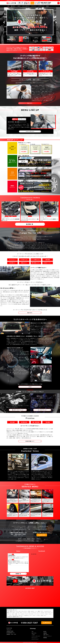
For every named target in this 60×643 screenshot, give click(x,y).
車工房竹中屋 (33, 554)
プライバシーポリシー (47, 636)
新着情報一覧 (18, 573)
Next (56, 22)
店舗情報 (45, 633)
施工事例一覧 (29, 224)
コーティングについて (25, 6)
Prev (4, 22)
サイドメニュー (33, 6)
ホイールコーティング (42, 409)
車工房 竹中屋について (30, 441)
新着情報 (45, 637)
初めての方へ (13, 6)
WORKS (47, 6)
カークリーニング (41, 6)
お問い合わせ (45, 634)
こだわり (18, 6)
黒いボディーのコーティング (17, 409)
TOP (8, 6)
